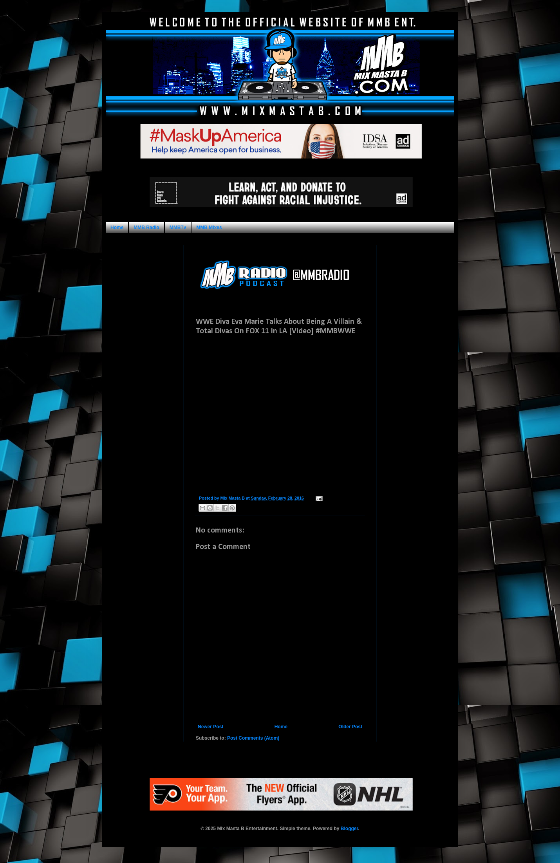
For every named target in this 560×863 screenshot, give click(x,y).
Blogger (349, 828)
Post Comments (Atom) (253, 738)
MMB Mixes (209, 227)
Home (116, 227)
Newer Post (210, 726)
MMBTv (178, 227)
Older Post (350, 726)
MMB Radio (146, 227)
